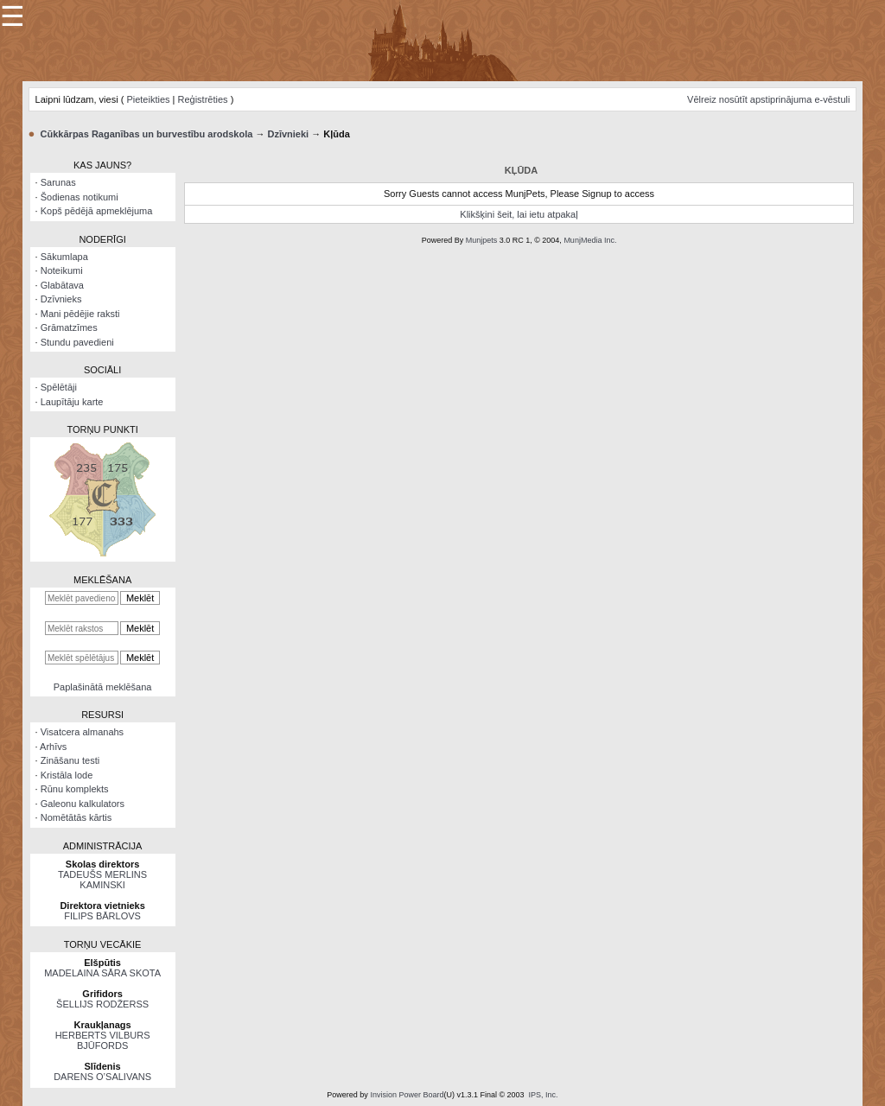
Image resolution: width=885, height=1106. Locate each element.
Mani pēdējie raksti (80, 313)
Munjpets (482, 240)
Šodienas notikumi (79, 197)
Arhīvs (53, 746)
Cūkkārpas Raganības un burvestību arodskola (147, 134)
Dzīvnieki (288, 134)
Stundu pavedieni (77, 342)
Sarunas (58, 182)
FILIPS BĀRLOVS (102, 916)
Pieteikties (147, 99)
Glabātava (62, 285)
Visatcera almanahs (82, 732)
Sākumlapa (64, 256)
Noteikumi (62, 270)
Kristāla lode (67, 775)
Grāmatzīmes (69, 327)
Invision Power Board (406, 1094)
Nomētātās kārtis (76, 817)
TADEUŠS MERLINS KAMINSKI (102, 879)
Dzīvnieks (61, 299)
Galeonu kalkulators (82, 803)
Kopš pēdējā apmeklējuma (97, 211)
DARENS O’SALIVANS (102, 1076)
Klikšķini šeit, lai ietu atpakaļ (518, 214)
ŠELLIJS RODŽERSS (102, 1004)
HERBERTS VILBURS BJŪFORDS (102, 1040)
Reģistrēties (203, 99)
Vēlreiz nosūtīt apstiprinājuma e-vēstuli (768, 99)
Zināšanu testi (70, 760)
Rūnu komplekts (75, 789)
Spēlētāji (59, 387)
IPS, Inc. (543, 1094)
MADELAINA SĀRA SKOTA (102, 973)
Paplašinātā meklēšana (103, 687)
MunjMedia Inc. (589, 240)
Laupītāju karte (72, 402)
